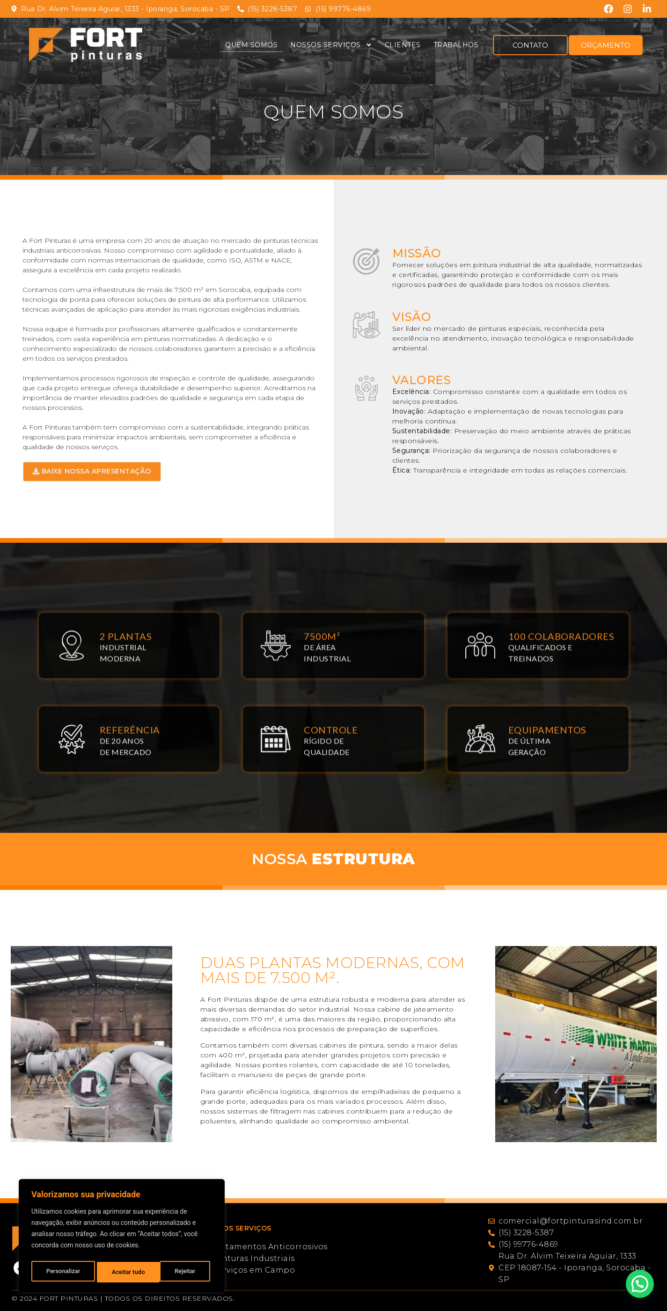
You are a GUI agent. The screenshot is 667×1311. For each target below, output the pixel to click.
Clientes (403, 45)
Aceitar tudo (181, 1272)
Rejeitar (122, 1272)
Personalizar (62, 1272)
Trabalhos (456, 45)
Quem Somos (251, 45)
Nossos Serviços (331, 45)
